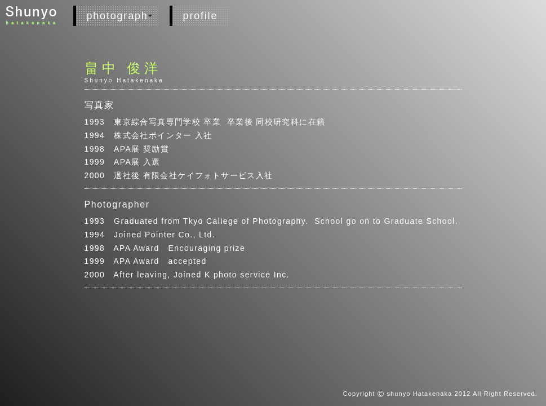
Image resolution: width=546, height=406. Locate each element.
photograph (117, 15)
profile (200, 15)
